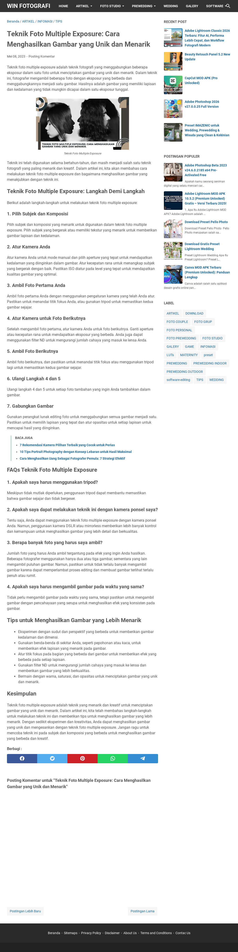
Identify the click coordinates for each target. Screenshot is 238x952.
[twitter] (52, 758)
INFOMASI (207, 346)
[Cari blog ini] (228, 6)
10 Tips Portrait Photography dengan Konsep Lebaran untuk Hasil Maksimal (76, 452)
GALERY (192, 6)
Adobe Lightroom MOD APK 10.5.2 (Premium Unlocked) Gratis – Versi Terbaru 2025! (205, 198)
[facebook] (22, 758)
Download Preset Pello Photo (206, 222)
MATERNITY (189, 355)
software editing (178, 380)
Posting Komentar (42, 56)
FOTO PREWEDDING (181, 338)
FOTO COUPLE (177, 322)
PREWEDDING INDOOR (210, 363)
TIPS (199, 380)
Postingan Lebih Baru (25, 911)
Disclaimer (112, 933)
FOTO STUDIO (110, 6)
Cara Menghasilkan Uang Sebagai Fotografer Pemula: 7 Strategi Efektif (72, 458)
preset (208, 355)
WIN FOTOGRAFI (28, 6)
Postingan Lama (143, 911)
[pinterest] (82, 758)
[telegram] (143, 758)
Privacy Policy (91, 933)
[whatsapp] (113, 758)
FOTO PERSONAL (179, 330)
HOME (63, 6)
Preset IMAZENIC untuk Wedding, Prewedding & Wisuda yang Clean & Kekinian (207, 130)
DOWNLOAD (194, 313)
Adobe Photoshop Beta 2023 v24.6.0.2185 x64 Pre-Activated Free (206, 170)
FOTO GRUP (203, 322)
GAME (189, 346)
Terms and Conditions (156, 933)
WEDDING (171, 6)
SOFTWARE (214, 6)
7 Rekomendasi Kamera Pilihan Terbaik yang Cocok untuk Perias (67, 445)
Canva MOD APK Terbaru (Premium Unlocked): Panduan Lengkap (207, 272)
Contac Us (182, 933)
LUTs (170, 355)
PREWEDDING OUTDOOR (185, 372)
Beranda (54, 933)
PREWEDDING (142, 6)
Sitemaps (70, 933)
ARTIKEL (82, 6)
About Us (130, 933)
